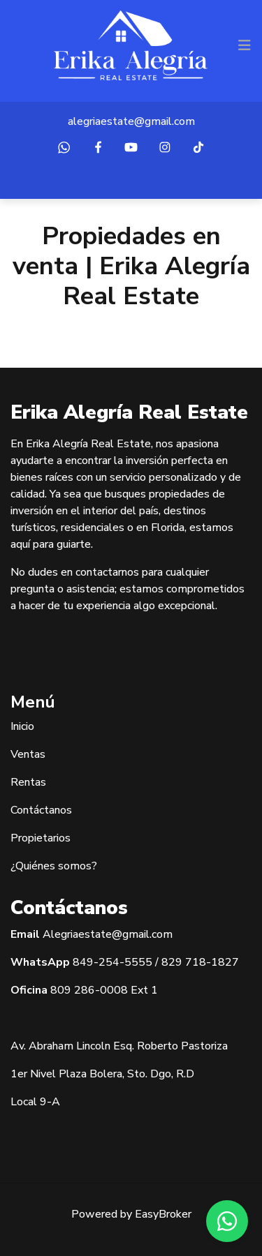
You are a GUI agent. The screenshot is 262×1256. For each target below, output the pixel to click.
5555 (138, 962)
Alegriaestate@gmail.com (108, 934)
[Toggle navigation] (244, 45)
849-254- (98, 962)
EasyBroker (163, 1214)
